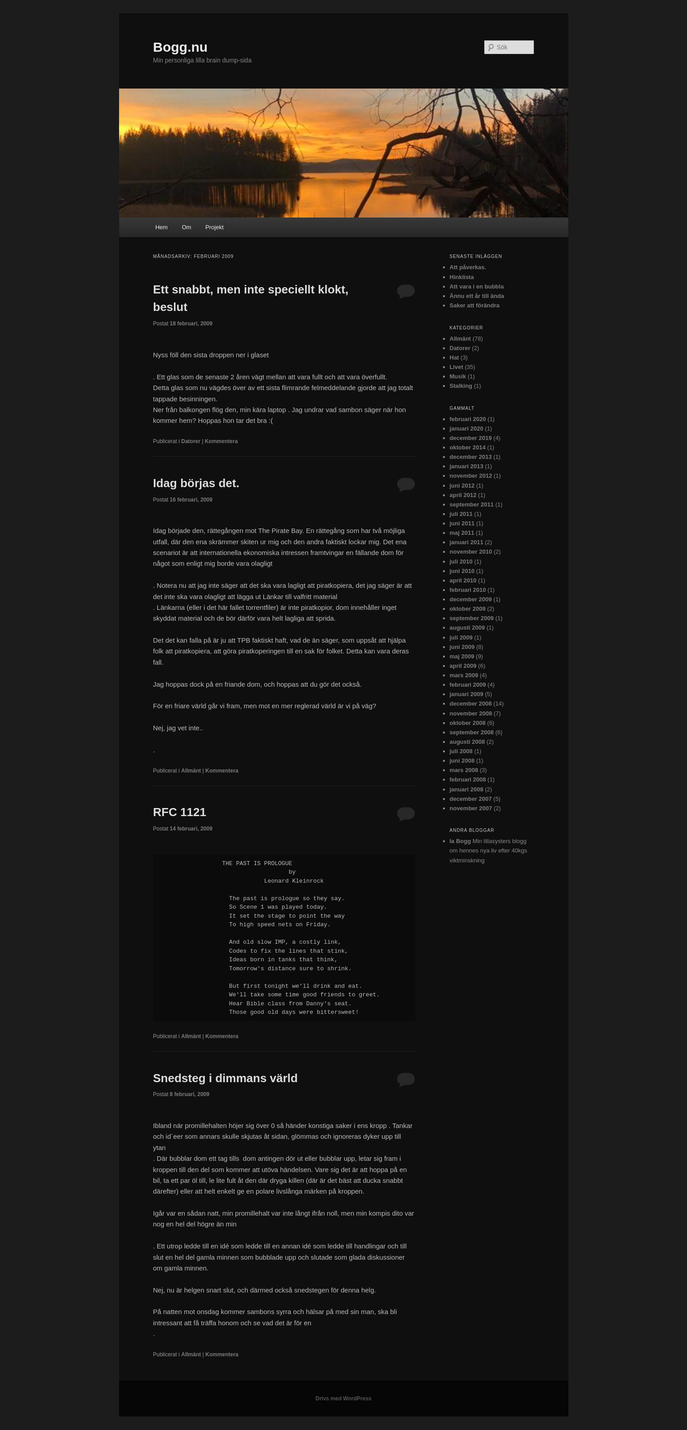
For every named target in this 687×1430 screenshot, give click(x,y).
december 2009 (471, 599)
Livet (456, 367)
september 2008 (472, 732)
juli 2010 (461, 561)
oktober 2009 (468, 608)
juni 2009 (462, 647)
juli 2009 (461, 637)
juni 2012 (462, 485)
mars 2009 (464, 675)
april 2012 (463, 495)
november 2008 (471, 713)
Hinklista (462, 277)
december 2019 (471, 438)
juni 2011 (462, 523)
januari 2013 (466, 466)
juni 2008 (462, 760)
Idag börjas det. (196, 483)
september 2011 (472, 504)
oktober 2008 (468, 722)
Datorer (190, 441)
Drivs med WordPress (343, 1398)
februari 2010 (468, 589)
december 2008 (471, 703)
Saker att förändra (475, 305)
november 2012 (471, 475)
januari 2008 (466, 789)
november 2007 (471, 808)
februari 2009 (468, 684)
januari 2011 (466, 542)
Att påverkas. (468, 267)
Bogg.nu (180, 47)
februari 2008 (468, 779)
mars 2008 (464, 770)
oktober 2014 (468, 447)
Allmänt (191, 771)
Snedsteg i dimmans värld (225, 1078)
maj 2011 (462, 532)
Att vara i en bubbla (477, 286)
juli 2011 (461, 514)
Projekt (214, 227)
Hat (454, 357)
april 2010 (463, 580)
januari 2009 (466, 694)
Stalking (461, 385)
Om (186, 227)
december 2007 (471, 798)
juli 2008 (461, 751)
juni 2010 (462, 571)
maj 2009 (462, 656)
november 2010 (471, 551)
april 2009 (463, 665)
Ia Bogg (460, 841)
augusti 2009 (467, 627)
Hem (161, 227)
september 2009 (472, 618)
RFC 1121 (180, 812)
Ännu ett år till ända (477, 296)
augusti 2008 (467, 741)
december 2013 (471, 456)
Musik (458, 376)
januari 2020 (466, 428)
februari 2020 (468, 419)
